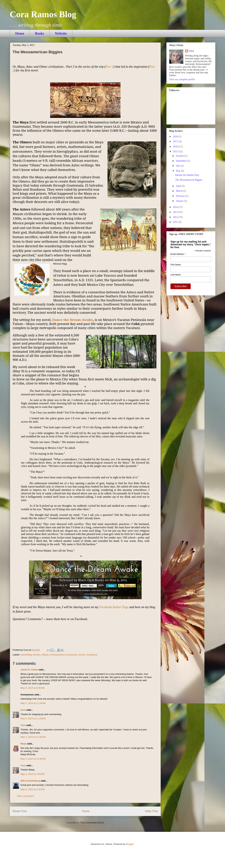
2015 (176, 151)
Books (39, 33)
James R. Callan (29, 669)
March (179, 191)
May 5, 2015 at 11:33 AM (33, 737)
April (179, 186)
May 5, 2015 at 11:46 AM (33, 758)
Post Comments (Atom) (92, 822)
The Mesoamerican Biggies (188, 180)
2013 (176, 212)
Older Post (151, 811)
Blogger (130, 844)
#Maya (45, 654)
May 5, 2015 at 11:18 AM (33, 703)
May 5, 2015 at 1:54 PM (33, 774)
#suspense (91, 654)
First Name (175, 264)
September (181, 161)
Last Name (175, 274)
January (180, 201)
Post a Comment (25, 796)
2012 (176, 217)
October (180, 156)
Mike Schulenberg (30, 780)
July (178, 165)
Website (61, 33)
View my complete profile (182, 79)
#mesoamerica (57, 654)
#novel (81, 654)
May (178, 171)
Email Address (178, 254)
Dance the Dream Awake (72, 319)
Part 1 (110, 66)
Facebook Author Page (114, 607)
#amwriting (26, 654)
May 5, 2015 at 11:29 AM (33, 718)
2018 (176, 136)
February (180, 196)
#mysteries (71, 654)
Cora (23, 710)
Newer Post (20, 811)
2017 (176, 141)
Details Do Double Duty (187, 175)
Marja (24, 743)
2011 (175, 222)
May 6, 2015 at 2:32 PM (33, 789)
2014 (176, 207)
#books (36, 654)
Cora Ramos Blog (43, 14)
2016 (176, 146)
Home (19, 33)
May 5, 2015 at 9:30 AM (33, 688)
